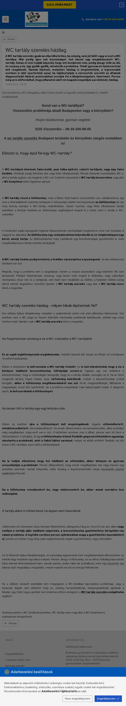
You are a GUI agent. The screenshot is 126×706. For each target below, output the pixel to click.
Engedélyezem (108, 698)
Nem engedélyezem (77, 698)
